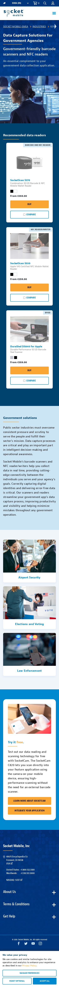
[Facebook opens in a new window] (18, 944)
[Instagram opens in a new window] (40, 944)
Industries (39, 26)
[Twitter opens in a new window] (26, 944)
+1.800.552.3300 (27, 869)
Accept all (45, 981)
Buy (29, 204)
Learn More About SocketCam (29, 800)
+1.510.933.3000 (28, 873)
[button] (44, 3)
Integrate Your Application (29, 810)
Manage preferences (29, 973)
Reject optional (17, 981)
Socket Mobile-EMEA (15, 26)
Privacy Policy (29, 965)
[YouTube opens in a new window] (33, 944)
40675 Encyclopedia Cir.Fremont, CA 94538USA (17, 860)
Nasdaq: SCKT (14, 880)
